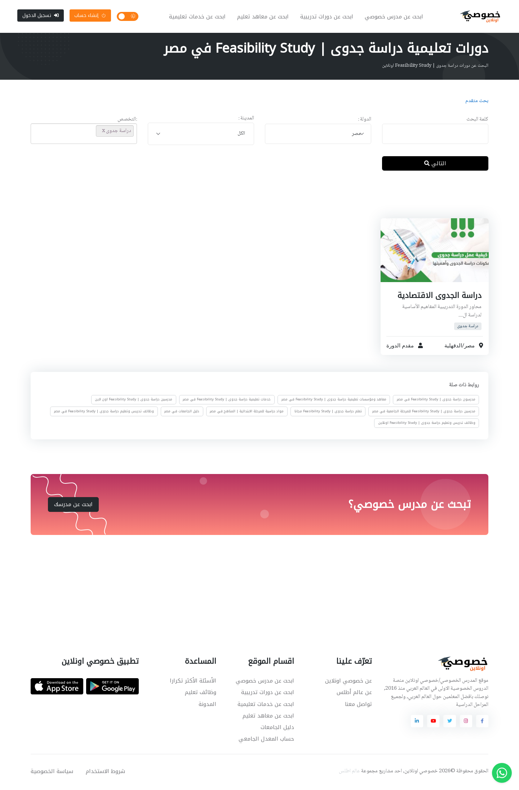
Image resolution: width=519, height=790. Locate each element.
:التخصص (127, 121)
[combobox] (318, 135)
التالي (435, 165)
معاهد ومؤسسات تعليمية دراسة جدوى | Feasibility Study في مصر (333, 401)
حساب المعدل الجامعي (266, 741)
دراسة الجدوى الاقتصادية (439, 297)
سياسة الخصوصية (52, 773)
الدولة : (364, 121)
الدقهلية (453, 347)
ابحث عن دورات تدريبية (327, 17)
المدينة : (246, 120)
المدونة (207, 706)
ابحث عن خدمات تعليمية (198, 17)
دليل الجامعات (277, 729)
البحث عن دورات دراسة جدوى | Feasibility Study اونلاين (435, 67)
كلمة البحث (477, 121)
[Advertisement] (254, 202)
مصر (469, 347)
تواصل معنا (358, 706)
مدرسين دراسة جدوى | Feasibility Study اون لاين (133, 401)
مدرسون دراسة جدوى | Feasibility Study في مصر (436, 401)
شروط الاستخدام (105, 773)
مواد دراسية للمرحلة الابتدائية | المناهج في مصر (247, 413)
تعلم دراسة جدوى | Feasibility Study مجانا (328, 413)
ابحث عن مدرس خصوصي (394, 17)
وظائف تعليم (200, 694)
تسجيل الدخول (40, 16)
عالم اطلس (349, 772)
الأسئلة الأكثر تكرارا (193, 682)
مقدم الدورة (400, 347)
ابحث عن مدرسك (73, 506)
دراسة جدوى (467, 328)
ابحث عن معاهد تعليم (263, 17)
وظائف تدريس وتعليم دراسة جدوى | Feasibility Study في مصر (104, 413)
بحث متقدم (476, 102)
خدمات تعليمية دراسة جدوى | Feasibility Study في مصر (227, 401)
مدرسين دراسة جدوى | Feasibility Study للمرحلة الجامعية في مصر (423, 413)
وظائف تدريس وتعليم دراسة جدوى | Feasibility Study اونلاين (426, 424)
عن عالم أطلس (354, 694)
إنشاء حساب (90, 16)
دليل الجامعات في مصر (181, 413)
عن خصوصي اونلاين (348, 682)
